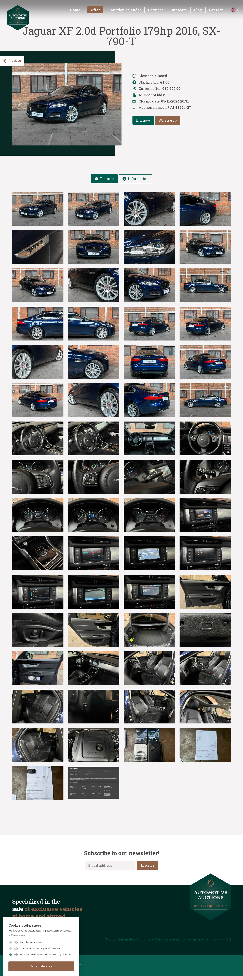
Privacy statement (169, 939)
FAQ (227, 939)
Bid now (143, 120)
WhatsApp (167, 120)
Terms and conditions (203, 939)
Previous (12, 61)
